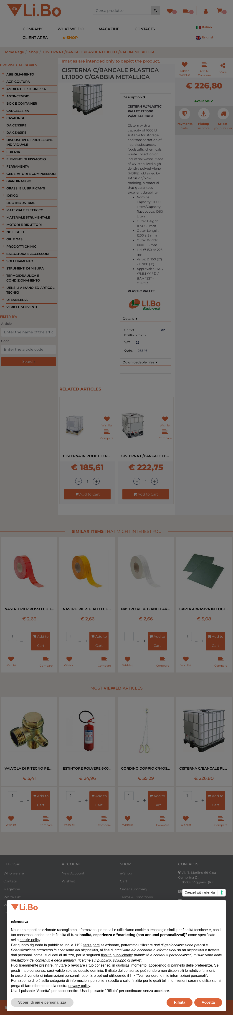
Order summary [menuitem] (133, 889)
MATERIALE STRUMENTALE (28, 217)
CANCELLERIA (17, 111)
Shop (33, 52)
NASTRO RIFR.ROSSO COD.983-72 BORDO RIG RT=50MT (29, 609)
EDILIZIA (13, 152)
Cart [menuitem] (123, 881)
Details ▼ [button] (130, 319)
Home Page (13, 52)
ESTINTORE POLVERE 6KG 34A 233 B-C (87, 768)
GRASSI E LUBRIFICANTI (25, 188)
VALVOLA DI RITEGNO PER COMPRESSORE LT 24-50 (29, 768)
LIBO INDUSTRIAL (20, 203)
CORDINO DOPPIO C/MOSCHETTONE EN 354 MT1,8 (145, 768)
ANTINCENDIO (18, 96)
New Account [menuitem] (73, 873)
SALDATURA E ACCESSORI (27, 254)
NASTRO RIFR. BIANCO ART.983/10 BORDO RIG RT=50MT (145, 609)
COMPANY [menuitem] (32, 29)
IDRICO (12, 196)
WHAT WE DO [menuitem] (71, 29)
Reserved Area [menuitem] (132, 921)
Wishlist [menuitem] (68, 881)
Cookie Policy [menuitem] (14, 913)
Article (6, 324)
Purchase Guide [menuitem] (133, 905)
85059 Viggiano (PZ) (198, 882)
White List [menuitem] (12, 897)
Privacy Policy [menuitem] (15, 905)
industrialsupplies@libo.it (203, 916)
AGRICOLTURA (18, 82)
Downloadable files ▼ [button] (140, 362)
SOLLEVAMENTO (19, 261)
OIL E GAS (14, 239)
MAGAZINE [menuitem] (109, 29)
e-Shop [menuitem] (126, 873)
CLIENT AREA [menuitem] (35, 37)
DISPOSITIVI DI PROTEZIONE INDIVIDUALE (29, 142)
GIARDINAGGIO (18, 181)
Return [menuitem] (126, 913)
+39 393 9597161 (195, 911)
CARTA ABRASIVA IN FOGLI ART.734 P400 (203, 609)
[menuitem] (70, 37)
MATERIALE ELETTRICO (24, 210)
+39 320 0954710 (197, 925)
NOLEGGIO (15, 232)
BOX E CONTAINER (21, 103)
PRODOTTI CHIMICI (21, 246)
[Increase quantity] (96, 481)
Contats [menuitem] (10, 881)
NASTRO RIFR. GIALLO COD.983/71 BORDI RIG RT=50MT (87, 609)
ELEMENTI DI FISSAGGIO (26, 159)
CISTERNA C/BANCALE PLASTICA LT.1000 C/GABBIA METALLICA (98, 52)
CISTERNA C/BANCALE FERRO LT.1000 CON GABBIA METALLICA (145, 456)
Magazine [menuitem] (11, 889)
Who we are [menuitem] (13, 873)
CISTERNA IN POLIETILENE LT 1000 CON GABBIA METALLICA (87, 456)
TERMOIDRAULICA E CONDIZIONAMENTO (23, 278)
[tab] (145, 97)
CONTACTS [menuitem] (145, 29)
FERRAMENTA (17, 166)
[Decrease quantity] (78, 481)
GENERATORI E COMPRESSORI (31, 174)
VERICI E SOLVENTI (21, 307)
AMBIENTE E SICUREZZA (26, 89)
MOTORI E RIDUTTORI (24, 225)
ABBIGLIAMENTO (20, 74)
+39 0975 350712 (195, 892)
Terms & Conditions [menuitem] (136, 897)
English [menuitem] (205, 37)
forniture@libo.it (196, 933)
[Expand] (3, 74)
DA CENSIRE (16, 125)
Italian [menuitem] (204, 27)
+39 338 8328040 (196, 901)
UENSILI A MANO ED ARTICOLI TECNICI (30, 290)
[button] (155, 10)
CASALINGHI (16, 118)
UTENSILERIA (17, 300)
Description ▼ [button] (134, 97)
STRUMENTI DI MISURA (25, 268)
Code (5, 341)
